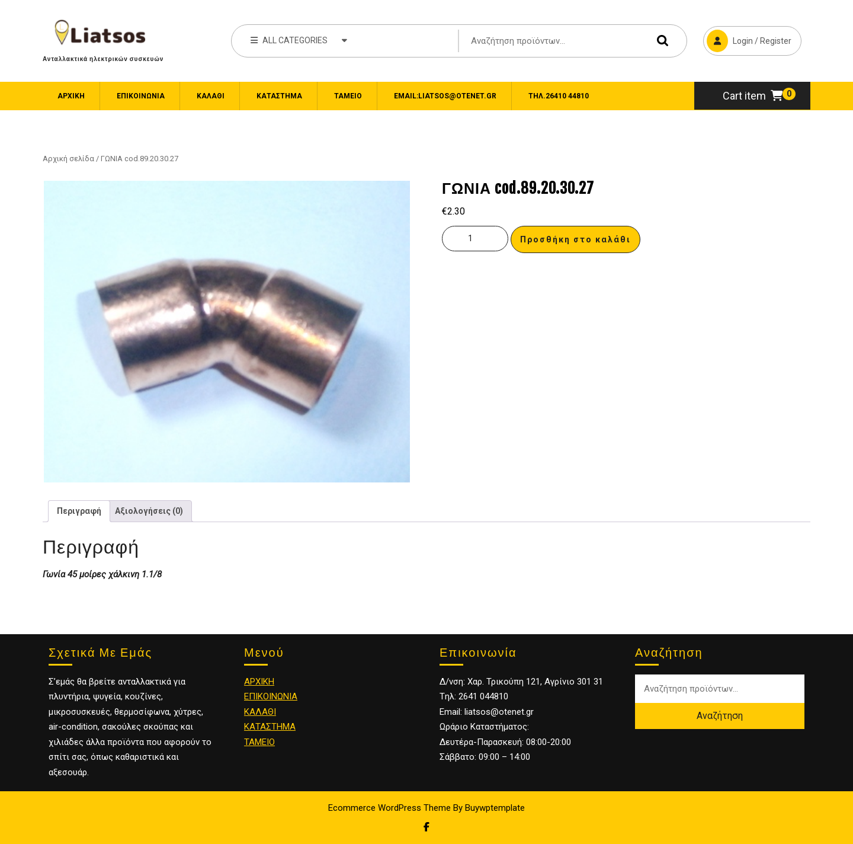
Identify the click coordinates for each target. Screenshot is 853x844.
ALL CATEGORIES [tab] (299, 39)
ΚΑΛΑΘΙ (260, 711)
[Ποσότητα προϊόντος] (475, 238)
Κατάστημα (279, 96)
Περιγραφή (79, 511)
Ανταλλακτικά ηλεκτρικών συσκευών (103, 58)
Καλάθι (211, 96)
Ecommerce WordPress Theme (389, 808)
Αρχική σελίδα (68, 158)
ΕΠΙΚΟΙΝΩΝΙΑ (141, 96)
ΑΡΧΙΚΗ (259, 681)
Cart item (753, 95)
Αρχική (71, 96)
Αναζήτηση (660, 41)
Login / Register (747, 39)
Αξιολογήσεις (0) (149, 511)
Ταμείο (348, 96)
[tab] (79, 511)
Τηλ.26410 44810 (558, 96)
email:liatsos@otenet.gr (445, 96)
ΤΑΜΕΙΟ (259, 742)
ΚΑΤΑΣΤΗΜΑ (270, 726)
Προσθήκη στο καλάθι (575, 239)
